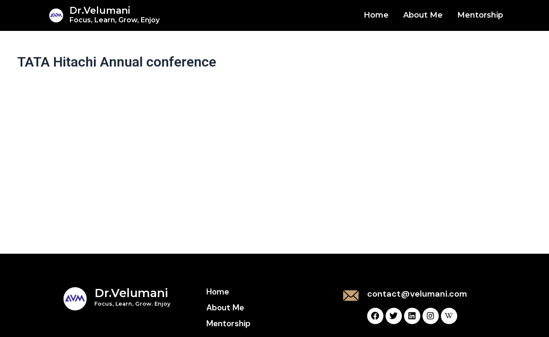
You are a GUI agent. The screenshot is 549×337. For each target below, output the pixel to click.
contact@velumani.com (417, 293)
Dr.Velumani (114, 14)
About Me (423, 15)
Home (376, 15)
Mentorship (480, 15)
